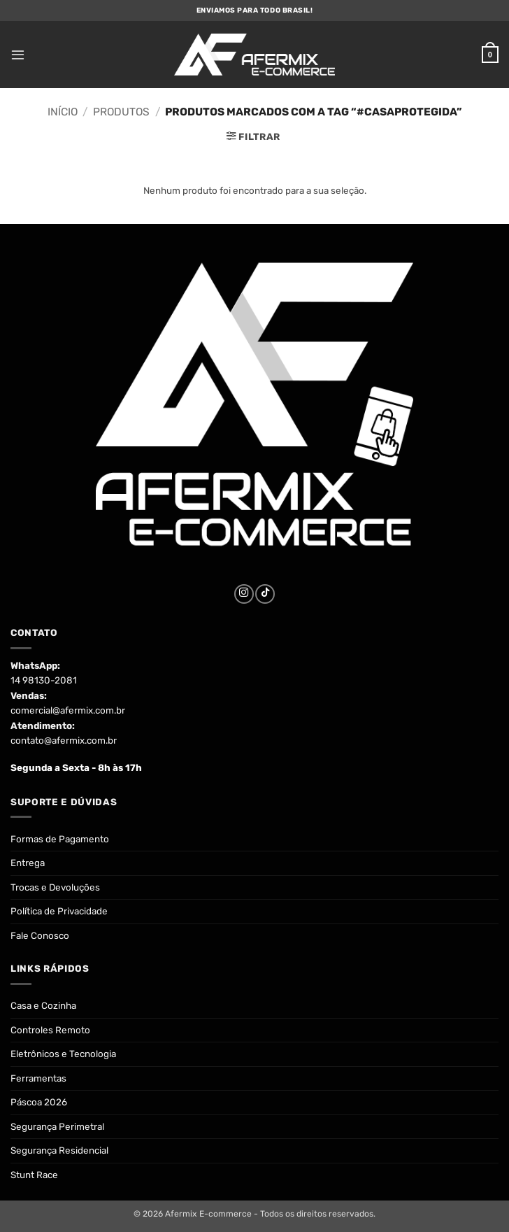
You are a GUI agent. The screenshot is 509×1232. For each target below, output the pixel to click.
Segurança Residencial (59, 1150)
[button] (17, 55)
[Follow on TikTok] (265, 594)
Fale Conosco (39, 935)
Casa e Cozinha (43, 1005)
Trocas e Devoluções (55, 887)
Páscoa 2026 (38, 1101)
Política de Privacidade (59, 910)
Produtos (121, 112)
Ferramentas (38, 1078)
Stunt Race (34, 1174)
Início (63, 112)
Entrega (27, 862)
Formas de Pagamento (59, 838)
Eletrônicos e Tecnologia (63, 1053)
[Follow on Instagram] (244, 594)
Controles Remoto (50, 1029)
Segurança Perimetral (57, 1126)
